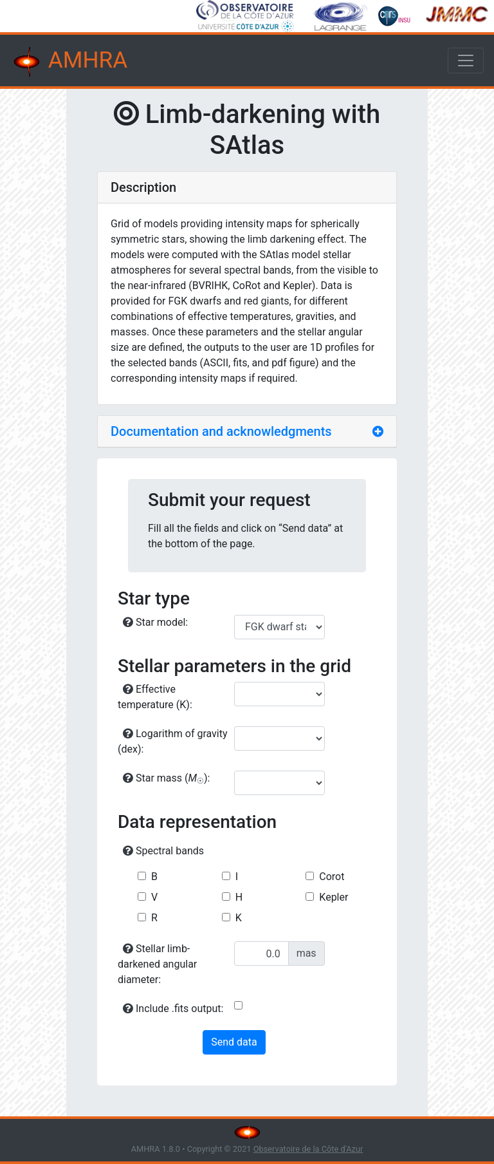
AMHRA (68, 62)
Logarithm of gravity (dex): (173, 741)
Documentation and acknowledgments (221, 431)
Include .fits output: (173, 1008)
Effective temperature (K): (155, 697)
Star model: (155, 622)
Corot (331, 876)
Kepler (333, 897)
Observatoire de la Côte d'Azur (308, 1149)
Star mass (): (166, 778)
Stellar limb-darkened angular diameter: (157, 964)
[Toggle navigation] (466, 60)
